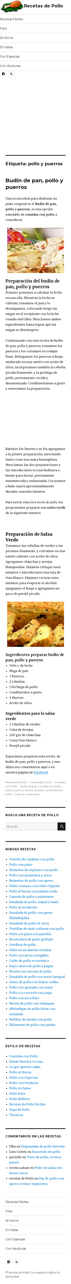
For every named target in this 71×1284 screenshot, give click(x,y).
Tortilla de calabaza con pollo (32, 859)
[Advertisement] (35, 117)
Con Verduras (10, 66)
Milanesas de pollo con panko (32, 1025)
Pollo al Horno (20, 1072)
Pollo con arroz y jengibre (29, 955)
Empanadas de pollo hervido (43, 1146)
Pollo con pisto (20, 864)
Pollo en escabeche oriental (30, 950)
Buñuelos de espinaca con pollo (33, 870)
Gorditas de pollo (22, 945)
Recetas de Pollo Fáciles (27, 1104)
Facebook (41, 772)
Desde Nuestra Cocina (26, 1061)
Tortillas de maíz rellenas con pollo (36, 929)
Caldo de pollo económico (29, 961)
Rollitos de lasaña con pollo (30, 1019)
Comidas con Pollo (23, 1056)
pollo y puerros (14, 790)
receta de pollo (34, 790)
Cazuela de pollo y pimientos (31, 897)
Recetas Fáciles (11, 19)
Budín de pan (28, 786)
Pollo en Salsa (19, 1088)
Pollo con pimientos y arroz (30, 875)
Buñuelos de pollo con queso (31, 880)
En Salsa (6, 47)
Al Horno (6, 38)
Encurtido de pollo (46, 1152)
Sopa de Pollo (19, 1109)
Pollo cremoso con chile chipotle (34, 886)
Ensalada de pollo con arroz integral (37, 977)
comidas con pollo (49, 786)
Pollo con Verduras (23, 1083)
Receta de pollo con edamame (32, 1003)
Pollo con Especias (23, 1077)
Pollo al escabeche (23, 907)
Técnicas (16, 1115)
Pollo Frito (17, 1093)
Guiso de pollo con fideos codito (34, 982)
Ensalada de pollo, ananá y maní (33, 902)
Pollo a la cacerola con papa (30, 993)
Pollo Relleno (19, 1099)
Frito (3, 28)
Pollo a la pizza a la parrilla (30, 934)
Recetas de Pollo (43, 6)
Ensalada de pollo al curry (29, 923)
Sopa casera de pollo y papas (31, 966)
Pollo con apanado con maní (31, 987)
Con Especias (10, 56)
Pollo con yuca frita (24, 998)
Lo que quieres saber (25, 1067)
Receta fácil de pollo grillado (31, 939)
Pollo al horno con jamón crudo (33, 891)
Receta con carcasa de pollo (30, 971)
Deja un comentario (27, 794)
